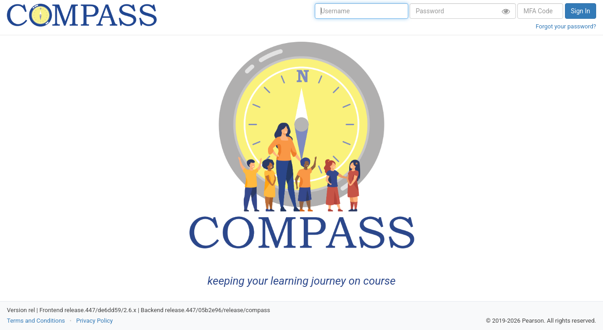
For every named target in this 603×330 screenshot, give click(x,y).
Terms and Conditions (36, 320)
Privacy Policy (94, 320)
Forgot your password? (566, 26)
